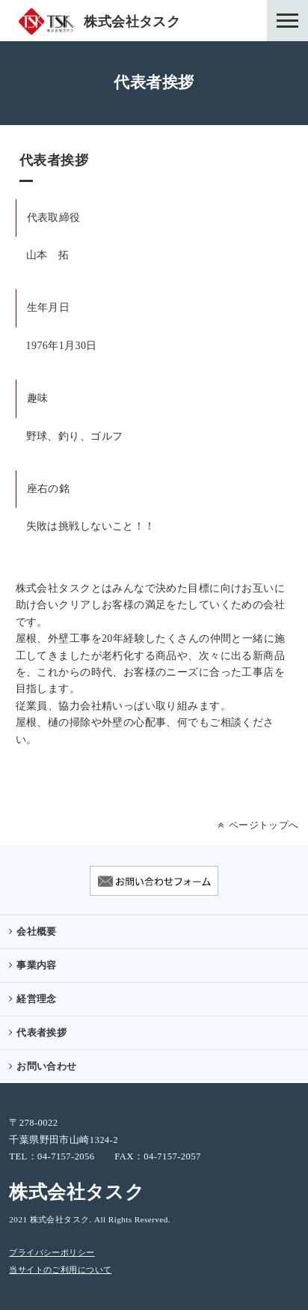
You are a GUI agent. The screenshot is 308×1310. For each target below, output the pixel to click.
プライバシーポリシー (51, 1253)
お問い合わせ (46, 1066)
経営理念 (36, 999)
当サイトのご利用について (60, 1270)
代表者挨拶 (41, 1033)
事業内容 (36, 965)
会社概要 (36, 932)
